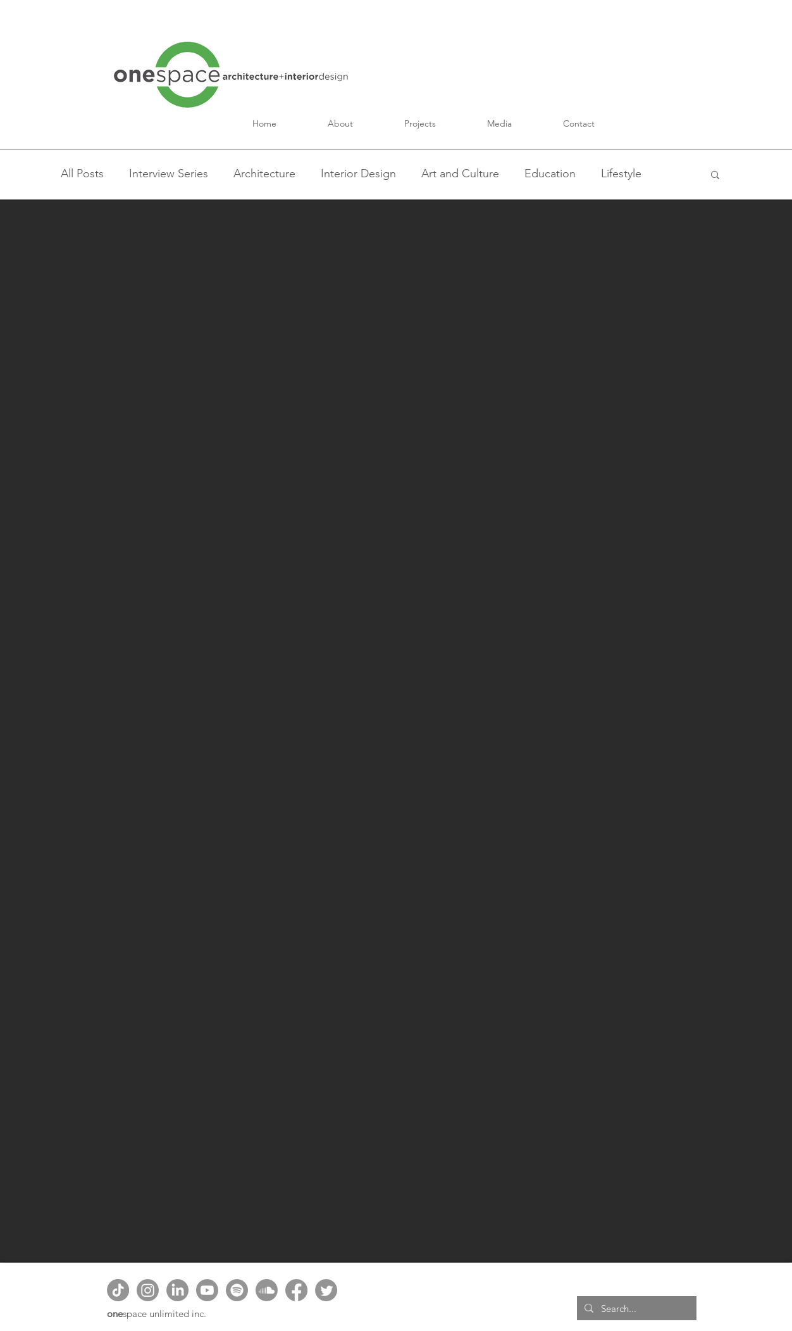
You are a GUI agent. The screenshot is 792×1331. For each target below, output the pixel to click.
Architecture (264, 173)
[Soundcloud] (267, 1290)
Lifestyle (621, 173)
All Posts (82, 173)
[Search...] (635, 1308)
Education (550, 173)
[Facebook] (296, 1290)
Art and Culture (460, 173)
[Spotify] (237, 1290)
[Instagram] (148, 1290)
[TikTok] (118, 1290)
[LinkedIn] (177, 1290)
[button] (340, 123)
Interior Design (358, 173)
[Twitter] (326, 1290)
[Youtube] (207, 1290)
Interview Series (168, 173)
